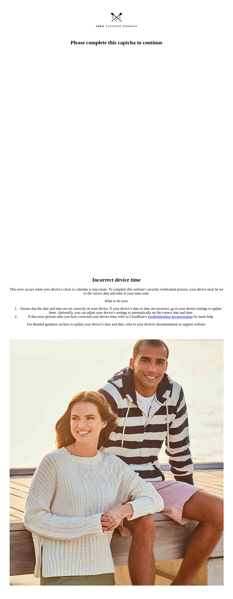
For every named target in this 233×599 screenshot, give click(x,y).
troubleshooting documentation (170, 317)
